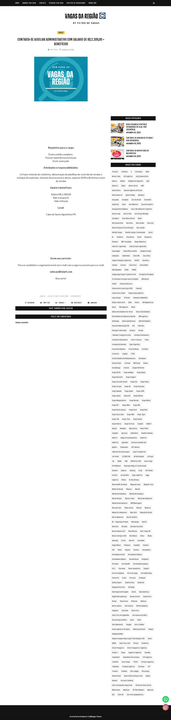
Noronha (124, 527)
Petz (113, 569)
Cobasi (114, 284)
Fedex (147, 340)
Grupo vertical (129, 424)
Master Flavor (130, 499)
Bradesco (120, 237)
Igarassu (124, 433)
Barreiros (129, 223)
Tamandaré (116, 657)
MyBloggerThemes (95, 717)
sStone (135, 643)
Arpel (124, 204)
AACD (147, 172)
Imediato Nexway (147, 433)
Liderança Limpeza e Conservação (135, 466)
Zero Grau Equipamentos (135, 695)
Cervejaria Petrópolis (146, 274)
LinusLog (132, 471)
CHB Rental (145, 279)
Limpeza (123, 471)
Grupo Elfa (134, 382)
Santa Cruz (135, 611)
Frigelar (125, 354)
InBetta (114, 438)
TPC (149, 667)
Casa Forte (133, 265)
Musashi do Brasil (146, 513)
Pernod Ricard (134, 559)
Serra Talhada (139, 625)
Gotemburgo (116, 368)
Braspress (148, 237)
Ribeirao (143, 601)
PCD (113, 550)
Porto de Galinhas (118, 573)
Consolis (139, 288)
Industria (143, 438)
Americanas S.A (117, 195)
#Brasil (43, 296)
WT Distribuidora (138, 690)
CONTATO (42, 3)
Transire (115, 671)
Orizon (123, 541)
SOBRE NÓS (92, 3)
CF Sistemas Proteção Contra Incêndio (125, 279)
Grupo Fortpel (116, 386)
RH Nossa (134, 601)
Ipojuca (114, 447)
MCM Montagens (136, 503)
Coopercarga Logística (135, 293)
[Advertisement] (61, 127)
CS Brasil (127, 298)
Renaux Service (135, 597)
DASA (130, 302)
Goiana (145, 363)
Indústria (115, 442)
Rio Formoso (129, 606)
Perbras (136, 550)
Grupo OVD (136, 405)
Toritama (141, 667)
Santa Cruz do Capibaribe (120, 615)
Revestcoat (124, 601)
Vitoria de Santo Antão (143, 685)
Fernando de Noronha (119, 344)
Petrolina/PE (126, 564)
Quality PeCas (129, 583)
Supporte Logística (135, 653)
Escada (140, 330)
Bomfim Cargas (117, 232)
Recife (134, 592)
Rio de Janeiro (117, 606)
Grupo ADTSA (116, 372)
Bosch (151, 232)
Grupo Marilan (138, 396)
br (113, 237)
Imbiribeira (134, 433)
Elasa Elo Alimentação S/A (120, 326)
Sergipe (128, 625)
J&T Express (135, 447)
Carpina (114, 265)
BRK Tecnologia (126, 242)
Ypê (113, 695)
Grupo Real (143, 410)
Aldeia (123, 186)
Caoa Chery (146, 256)
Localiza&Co (125, 475)
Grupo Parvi (133, 410)
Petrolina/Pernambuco (140, 564)
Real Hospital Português (120, 592)
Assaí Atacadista (147, 204)
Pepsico (127, 550)
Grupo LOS (127, 396)
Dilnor (133, 307)
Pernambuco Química (135, 555)
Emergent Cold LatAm (119, 330)
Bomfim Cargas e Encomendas (135, 232)
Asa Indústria (133, 204)
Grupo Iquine (129, 391)
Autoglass (115, 218)
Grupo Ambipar (129, 372)
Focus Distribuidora (118, 349)
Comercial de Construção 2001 (122, 288)
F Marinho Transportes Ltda (121, 335)
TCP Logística (147, 657)
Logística (115, 480)
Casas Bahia (144, 265)
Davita (137, 302)
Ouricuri (131, 541)
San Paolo (125, 611)
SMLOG (114, 643)
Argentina (115, 204)
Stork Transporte (118, 648)
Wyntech (150, 690)
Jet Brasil (115, 457)
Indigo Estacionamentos (129, 438)
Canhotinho (126, 256)
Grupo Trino (126, 419)
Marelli (137, 489)
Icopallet (115, 433)
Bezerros (150, 223)
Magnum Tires (148, 485)
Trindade (124, 671)
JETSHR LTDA (126, 457)
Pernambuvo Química (119, 559)
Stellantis (145, 643)
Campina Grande (145, 251)
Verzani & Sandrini (127, 681)
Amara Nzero (116, 190)
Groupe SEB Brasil (138, 368)
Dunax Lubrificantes (128, 321)
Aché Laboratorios (142, 176)
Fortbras (145, 349)
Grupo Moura (146, 400)
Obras (142, 536)
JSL (113, 461)
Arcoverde (147, 200)
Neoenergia (135, 522)
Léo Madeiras (116, 466)
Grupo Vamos (137, 419)
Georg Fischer (116, 363)
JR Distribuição (139, 457)
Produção (142, 578)
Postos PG (115, 578)
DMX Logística (143, 316)
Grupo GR (128, 386)
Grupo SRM (130, 414)
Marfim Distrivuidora (136, 494)
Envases (132, 330)
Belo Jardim (140, 223)
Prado (124, 578)
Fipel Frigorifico (134, 344)
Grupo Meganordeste (119, 400)
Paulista (146, 545)
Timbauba (115, 667)
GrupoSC (140, 424)
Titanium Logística (128, 667)
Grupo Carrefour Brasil (119, 382)
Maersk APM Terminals (119, 485)
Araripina (125, 200)
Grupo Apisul (141, 372)
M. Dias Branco (134, 480)
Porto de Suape (132, 573)
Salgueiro (115, 611)
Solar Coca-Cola (124, 643)
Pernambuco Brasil (118, 555)
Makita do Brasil (117, 489)
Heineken (123, 428)
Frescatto (115, 354)
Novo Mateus (133, 531)
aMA (142, 186)
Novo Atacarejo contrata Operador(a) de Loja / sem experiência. (136, 127)
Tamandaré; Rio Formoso (131, 657)
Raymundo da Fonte (118, 587)
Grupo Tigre (141, 414)
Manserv (129, 489)
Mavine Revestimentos (119, 503)
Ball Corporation (117, 223)
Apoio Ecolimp (130, 195)
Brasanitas (130, 237)
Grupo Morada (134, 400)
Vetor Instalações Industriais (122, 685)
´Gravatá (115, 172)
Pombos (146, 569)
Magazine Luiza (135, 485)
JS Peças (150, 457)
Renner (114, 601)
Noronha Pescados (137, 527)
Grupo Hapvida (116, 391)
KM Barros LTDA (136, 461)
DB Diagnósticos (148, 302)
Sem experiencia (117, 625)
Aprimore (141, 195)
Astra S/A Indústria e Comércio (141, 209)
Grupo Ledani (116, 396)
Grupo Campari (131, 377)
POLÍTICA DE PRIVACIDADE (76, 3)
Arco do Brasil (136, 200)
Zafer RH (120, 695)
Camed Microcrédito (130, 251)
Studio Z (115, 653)
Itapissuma (124, 447)
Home (17, 3)
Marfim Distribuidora (119, 494)
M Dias (124, 480)
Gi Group (127, 363)
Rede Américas (144, 592)
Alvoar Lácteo (133, 186)
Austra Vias (127, 214)
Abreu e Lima (116, 176)
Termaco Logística (147, 662)
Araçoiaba (115, 200)
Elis (133, 326)
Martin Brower (117, 499)
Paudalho (137, 545)
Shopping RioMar (117, 634)
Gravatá (126, 368)
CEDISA (134, 270)
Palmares (127, 545)
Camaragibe (116, 251)
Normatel (115, 527)
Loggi (147, 475)
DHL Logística (123, 307)
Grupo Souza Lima (118, 414)
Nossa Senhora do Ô (118, 531)
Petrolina (115, 564)
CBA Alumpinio (116, 270)
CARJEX (137, 260)
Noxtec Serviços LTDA (119, 536)
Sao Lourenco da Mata (139, 615)
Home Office (144, 428)
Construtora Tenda (118, 293)
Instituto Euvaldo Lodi (138, 442)
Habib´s (148, 424)
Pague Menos (116, 545)
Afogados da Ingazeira (135, 181)
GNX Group (136, 363)
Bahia (140, 218)
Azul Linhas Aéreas (128, 218)
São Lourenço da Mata (119, 620)
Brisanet (115, 242)
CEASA (127, 270)
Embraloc (141, 326)
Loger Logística (137, 475)
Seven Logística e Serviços (121, 629)
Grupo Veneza (116, 424)
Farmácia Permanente (141, 335)
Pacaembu (141, 541)
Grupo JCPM (140, 391)
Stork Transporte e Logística (137, 648)
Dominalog (115, 321)
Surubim (147, 653)
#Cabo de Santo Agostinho (58, 296)
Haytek (114, 428)
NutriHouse (133, 536)
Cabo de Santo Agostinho (137, 246)
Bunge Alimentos (140, 242)
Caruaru (123, 265)
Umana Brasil (116, 676)
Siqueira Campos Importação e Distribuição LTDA (128, 639)
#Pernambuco (75, 296)
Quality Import (117, 583)
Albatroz (115, 186)
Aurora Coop (116, 214)
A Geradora (138, 172)
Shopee (150, 629)
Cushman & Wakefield (140, 298)
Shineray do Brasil (139, 629)
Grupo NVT (115, 405)
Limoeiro (115, 471)
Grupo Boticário (117, 377)
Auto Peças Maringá (141, 214)
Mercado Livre (116, 508)
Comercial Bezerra (126, 284)
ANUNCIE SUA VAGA (29, 3)
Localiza (114, 475)
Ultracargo (145, 671)
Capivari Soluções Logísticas (121, 260)
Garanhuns (142, 358)
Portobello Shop (146, 573)
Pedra (120, 550)
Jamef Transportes (139, 452)
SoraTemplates (82, 717)
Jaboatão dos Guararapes (120, 452)
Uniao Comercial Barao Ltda (133, 676)
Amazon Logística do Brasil (133, 190)
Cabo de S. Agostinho (119, 246)
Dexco (114, 307)
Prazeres (132, 578)
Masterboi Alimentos (145, 499)
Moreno (139, 508)
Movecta (148, 508)
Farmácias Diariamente (120, 340)
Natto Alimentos (117, 517)
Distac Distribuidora (143, 312)
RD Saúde (131, 587)
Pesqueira (145, 559)
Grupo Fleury (145, 382)
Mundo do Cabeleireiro (119, 513)
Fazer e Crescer (136, 340)
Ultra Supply (134, 671)
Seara (132, 620)
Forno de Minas (134, 349)
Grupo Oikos (126, 405)
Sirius (150, 639)
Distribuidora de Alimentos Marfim (123, 316)
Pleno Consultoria (134, 569)
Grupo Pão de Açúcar (119, 410)
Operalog (115, 541)
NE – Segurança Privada (120, 522)
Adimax (122, 181)
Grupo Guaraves (139, 386)
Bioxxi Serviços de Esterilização (122, 228)
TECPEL (135, 662)
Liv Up (140, 471)
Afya (147, 181)
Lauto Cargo (148, 461)
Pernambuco (146, 550)
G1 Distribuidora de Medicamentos (123, 358)
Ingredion (125, 442)
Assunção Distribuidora (120, 209)
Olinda (150, 536)
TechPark (115, 662)
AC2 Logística (128, 176)
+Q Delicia (124, 172)
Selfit (139, 620)
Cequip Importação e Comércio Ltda (124, 274)
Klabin (120, 461)
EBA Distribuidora (144, 321)
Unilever (114, 681)
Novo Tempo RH (145, 531)
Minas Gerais (129, 508)
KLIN (126, 461)
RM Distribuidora (142, 606)
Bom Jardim (141, 228)
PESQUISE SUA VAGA (56, 3)
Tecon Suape (126, 662)
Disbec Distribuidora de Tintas (122, 312)
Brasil (61, 33)
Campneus (115, 256)
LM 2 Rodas (149, 471)
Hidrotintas (133, 428)
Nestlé (144, 522)
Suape (123, 653)
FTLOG (133, 354)
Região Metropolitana (119, 597)
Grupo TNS (115, 419)
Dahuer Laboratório (118, 302)
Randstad (141, 583)
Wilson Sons (116, 690)
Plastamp (122, 569)
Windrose (126, 690)
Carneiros (145, 260)
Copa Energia (116, 298)
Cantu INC (136, 256)
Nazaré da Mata (132, 517)
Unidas (148, 676)
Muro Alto (133, 513)
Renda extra (147, 597)
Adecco (114, 181)
